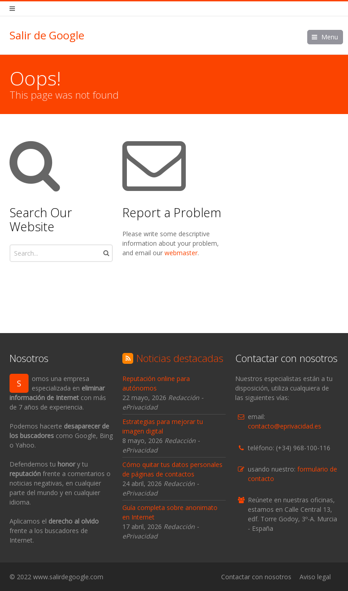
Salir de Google (47, 35)
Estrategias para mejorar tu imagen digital (162, 426)
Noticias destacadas (179, 358)
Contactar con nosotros (256, 576)
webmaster (181, 252)
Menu (329, 37)
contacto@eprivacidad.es (284, 426)
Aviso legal (315, 576)
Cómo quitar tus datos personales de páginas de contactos (172, 469)
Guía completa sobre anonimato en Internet (170, 512)
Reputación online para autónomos (156, 383)
